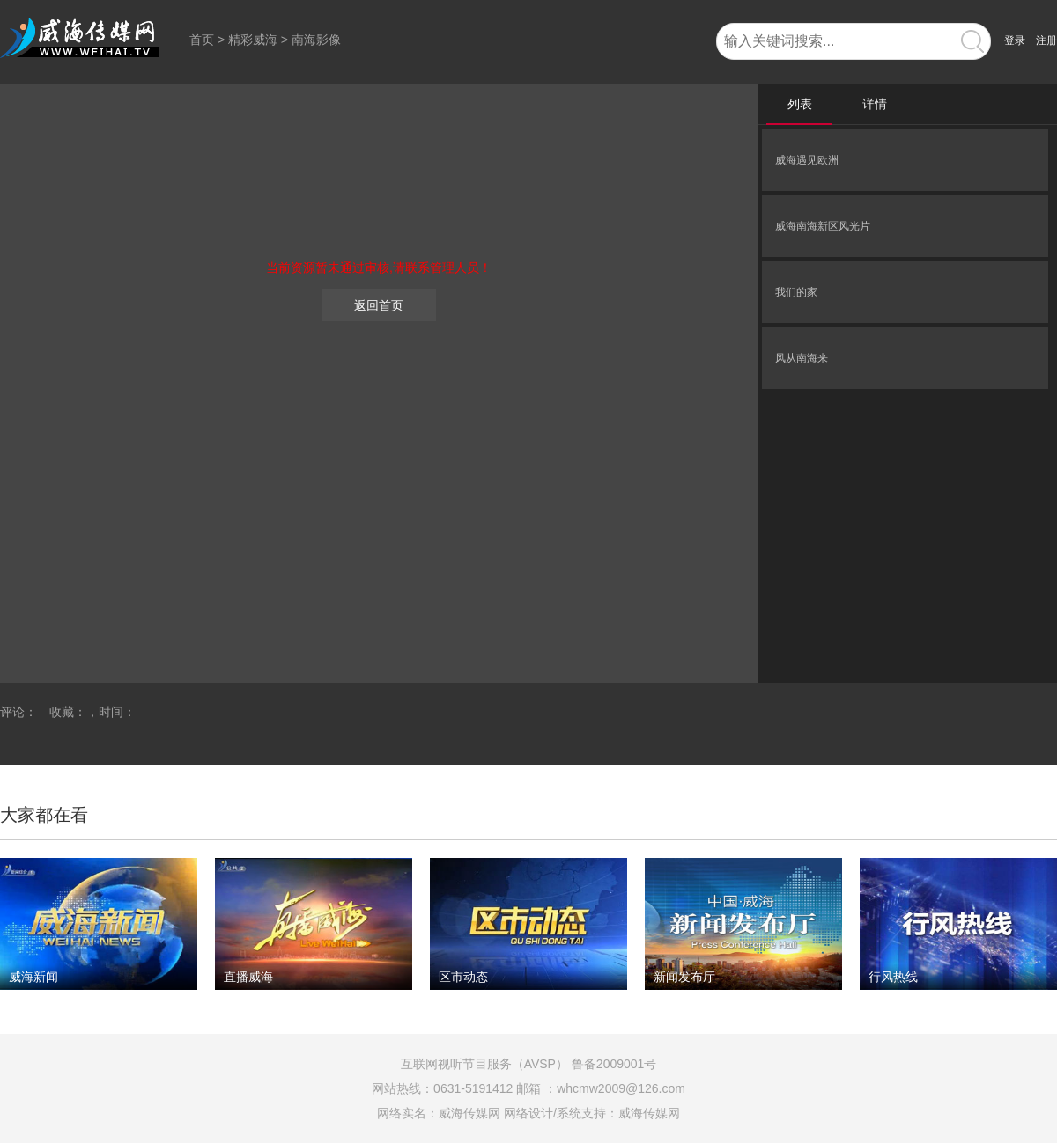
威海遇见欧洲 (807, 160)
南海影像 (316, 40)
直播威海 (248, 977)
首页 (201, 40)
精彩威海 (252, 40)
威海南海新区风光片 (822, 226)
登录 (1014, 40)
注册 (1046, 40)
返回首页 (378, 305)
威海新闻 (33, 977)
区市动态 (463, 977)
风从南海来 (801, 358)
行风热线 (893, 977)
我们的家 (796, 292)
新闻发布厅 (684, 977)
